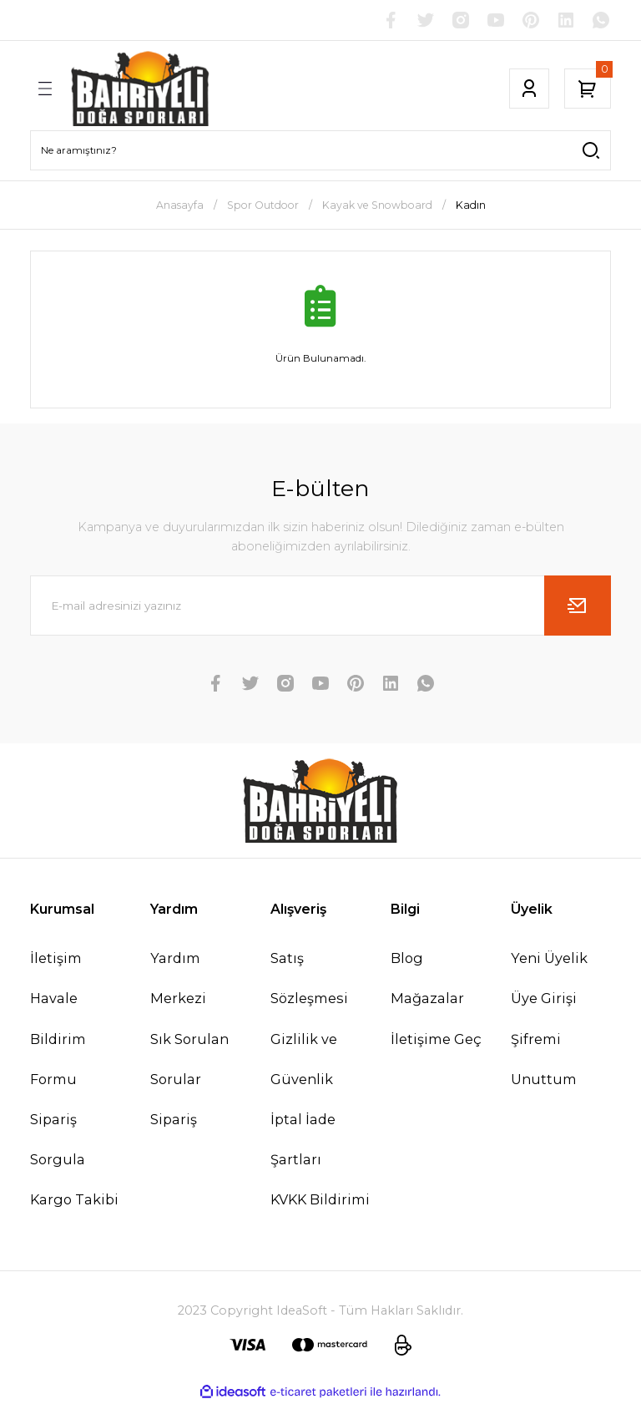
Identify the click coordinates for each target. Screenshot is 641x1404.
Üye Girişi (544, 998)
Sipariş (173, 1119)
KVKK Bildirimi (320, 1199)
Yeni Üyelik (549, 958)
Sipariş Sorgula (57, 1139)
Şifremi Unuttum (544, 1059)
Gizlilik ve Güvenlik (303, 1059)
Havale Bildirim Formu (58, 1038)
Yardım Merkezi (178, 978)
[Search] (320, 150)
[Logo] (140, 88)
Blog (407, 958)
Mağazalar (427, 998)
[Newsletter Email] (320, 605)
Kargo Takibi (74, 1199)
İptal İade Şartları (303, 1139)
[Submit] (577, 605)
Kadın (471, 205)
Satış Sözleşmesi (309, 978)
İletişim (56, 958)
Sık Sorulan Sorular (189, 1059)
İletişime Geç (436, 1039)
